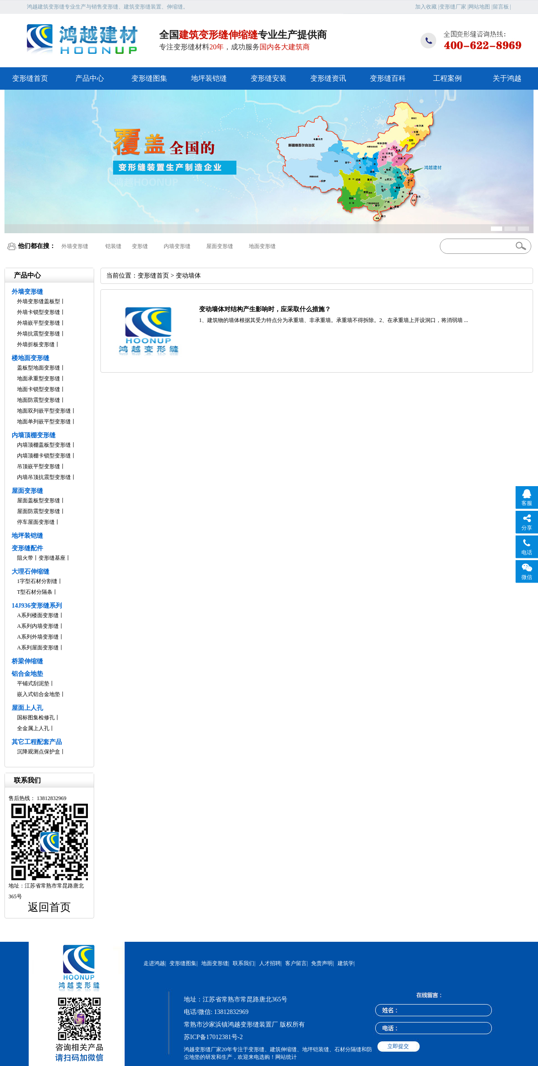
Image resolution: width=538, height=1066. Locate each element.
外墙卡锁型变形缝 (38, 312)
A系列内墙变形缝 (38, 626)
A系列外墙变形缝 (38, 637)
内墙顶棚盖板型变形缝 (44, 445)
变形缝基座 (52, 558)
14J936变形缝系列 (37, 605)
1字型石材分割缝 (37, 581)
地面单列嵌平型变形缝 (44, 421)
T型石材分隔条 (34, 592)
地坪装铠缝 (209, 78)
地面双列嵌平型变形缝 (44, 411)
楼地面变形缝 (30, 358)
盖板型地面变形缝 (38, 368)
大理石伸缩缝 (30, 571)
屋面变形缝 (219, 246)
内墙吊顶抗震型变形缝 (44, 477)
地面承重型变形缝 (38, 378)
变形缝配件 (27, 548)
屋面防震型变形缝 (38, 511)
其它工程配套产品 (37, 742)
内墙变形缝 (177, 246)
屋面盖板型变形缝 (38, 500)
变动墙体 (188, 275)
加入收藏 (426, 7)
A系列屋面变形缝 (38, 647)
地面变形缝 (262, 246)
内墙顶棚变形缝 (34, 435)
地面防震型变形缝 (38, 400)
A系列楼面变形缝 (38, 615)
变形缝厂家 (452, 7)
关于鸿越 (507, 78)
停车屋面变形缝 (36, 522)
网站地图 (479, 7)
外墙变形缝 (74, 246)
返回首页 (49, 907)
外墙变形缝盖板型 (38, 301)
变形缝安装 (268, 78)
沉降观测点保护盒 (38, 751)
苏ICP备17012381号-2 (213, 1037)
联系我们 (243, 963)
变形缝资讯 (328, 78)
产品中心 (89, 78)
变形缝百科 (388, 78)
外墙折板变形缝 (36, 344)
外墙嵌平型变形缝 (38, 323)
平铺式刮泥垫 (33, 683)
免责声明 (322, 963)
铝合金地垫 (27, 673)
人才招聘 (270, 963)
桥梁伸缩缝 (27, 661)
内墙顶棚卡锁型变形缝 (44, 456)
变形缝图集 (149, 78)
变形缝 (140, 246)
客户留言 (296, 963)
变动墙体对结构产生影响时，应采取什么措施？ (265, 309)
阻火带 (25, 558)
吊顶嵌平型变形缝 (38, 466)
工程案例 (447, 78)
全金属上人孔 (33, 728)
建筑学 (346, 963)
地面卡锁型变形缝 (38, 389)
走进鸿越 (154, 963)
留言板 (501, 7)
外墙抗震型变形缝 (38, 334)
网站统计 (286, 1057)
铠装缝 (113, 246)
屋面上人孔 (27, 708)
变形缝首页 (30, 78)
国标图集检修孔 (36, 717)
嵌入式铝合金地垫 (38, 694)
